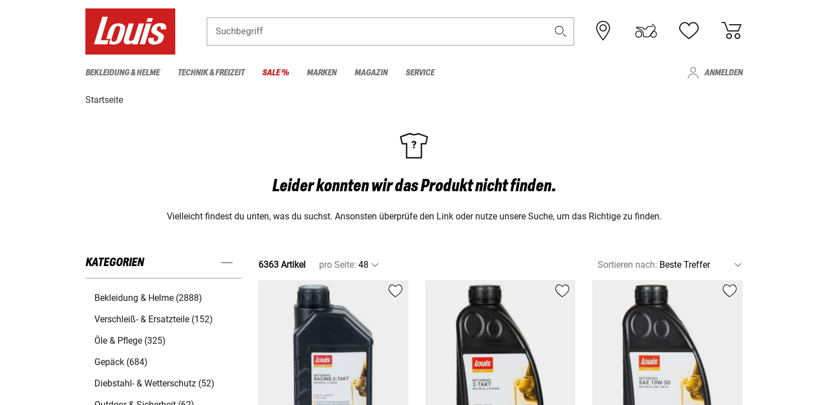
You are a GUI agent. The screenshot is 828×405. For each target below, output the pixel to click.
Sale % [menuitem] (275, 73)
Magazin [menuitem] (371, 73)
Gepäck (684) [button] (121, 361)
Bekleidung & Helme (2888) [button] (148, 297)
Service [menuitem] (420, 73)
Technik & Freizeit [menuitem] (211, 73)
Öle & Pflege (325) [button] (130, 340)
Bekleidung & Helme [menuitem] (122, 73)
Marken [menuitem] (321, 73)
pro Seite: (337, 264)
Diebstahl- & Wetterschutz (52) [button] (154, 382)
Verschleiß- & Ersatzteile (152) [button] (153, 318)
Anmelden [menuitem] (723, 73)
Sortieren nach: (627, 264)
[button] (560, 31)
